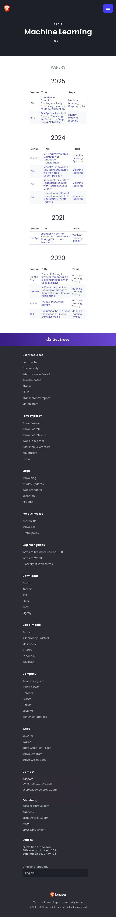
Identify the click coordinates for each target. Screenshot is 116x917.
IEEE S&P (34, 291)
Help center (30, 362)
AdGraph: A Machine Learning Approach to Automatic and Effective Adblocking (55, 291)
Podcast (28, 502)
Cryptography (76, 106)
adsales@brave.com (50, 805)
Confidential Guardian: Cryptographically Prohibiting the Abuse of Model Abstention (53, 103)
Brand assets (31, 687)
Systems (77, 161)
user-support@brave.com (40, 790)
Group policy (31, 533)
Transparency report (36, 398)
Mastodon (29, 644)
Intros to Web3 (32, 558)
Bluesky (27, 650)
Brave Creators (32, 754)
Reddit (27, 632)
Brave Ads (29, 527)
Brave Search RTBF (35, 435)
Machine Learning (73, 102)
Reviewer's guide (33, 681)
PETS (32, 117)
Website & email (33, 441)
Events (27, 699)
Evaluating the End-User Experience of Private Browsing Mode (55, 313)
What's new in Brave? (37, 374)
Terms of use (42, 902)
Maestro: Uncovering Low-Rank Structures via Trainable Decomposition (56, 171)
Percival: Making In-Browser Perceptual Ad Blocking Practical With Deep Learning (54, 278)
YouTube (28, 662)
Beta (26, 607)
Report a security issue (68, 902)
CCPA (26, 459)
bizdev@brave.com (35, 818)
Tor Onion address (35, 717)
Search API (29, 521)
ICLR (32, 197)
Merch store (30, 404)
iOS (25, 595)
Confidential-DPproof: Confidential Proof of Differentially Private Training (57, 197)
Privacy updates (33, 484)
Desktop (28, 583)
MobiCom (36, 158)
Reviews (28, 711)
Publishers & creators (36, 447)
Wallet (27, 742)
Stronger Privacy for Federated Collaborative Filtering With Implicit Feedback (55, 238)
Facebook (29, 656)
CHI (32, 314)
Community (31, 368)
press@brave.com (35, 830)
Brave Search (31, 429)
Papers (58, 67)
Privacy (72, 114)
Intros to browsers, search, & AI (43, 552)
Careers (28, 693)
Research (29, 496)
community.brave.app (37, 783)
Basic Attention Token (37, 748)
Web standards (33, 490)
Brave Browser (32, 423)
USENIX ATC (34, 278)
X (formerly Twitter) (36, 638)
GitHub (27, 705)
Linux (26, 601)
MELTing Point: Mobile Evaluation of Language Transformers (56, 158)
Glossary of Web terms (38, 564)
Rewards (28, 736)
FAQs (26, 392)
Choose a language (35, 867)
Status (27, 386)
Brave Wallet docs (34, 760)
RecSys (34, 238)
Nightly (27, 613)
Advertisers (30, 453)
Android (28, 589)
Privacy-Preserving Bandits (52, 303)
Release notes (32, 380)
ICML (32, 171)
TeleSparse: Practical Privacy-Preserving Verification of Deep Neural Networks (53, 118)
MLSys (33, 303)
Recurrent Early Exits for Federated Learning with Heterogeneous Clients (57, 184)
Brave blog (29, 478)
